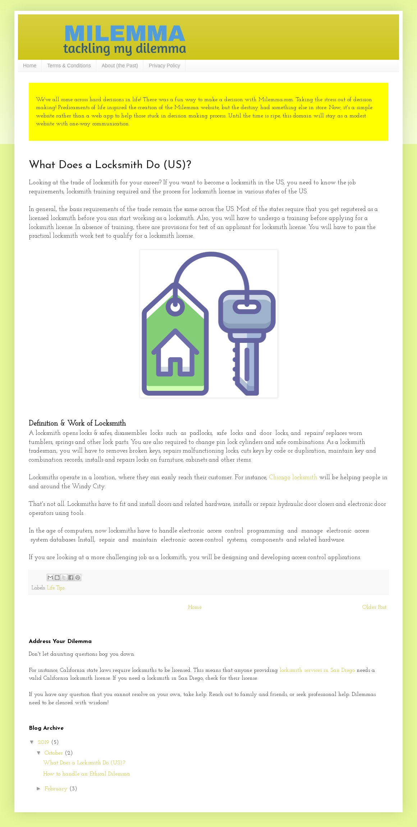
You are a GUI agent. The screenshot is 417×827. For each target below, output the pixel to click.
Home (29, 65)
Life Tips (55, 588)
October (55, 753)
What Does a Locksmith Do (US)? (84, 763)
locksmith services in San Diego (318, 670)
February (57, 789)
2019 (44, 742)
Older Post (374, 607)
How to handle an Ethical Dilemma (86, 774)
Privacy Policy (164, 65)
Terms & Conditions (69, 65)
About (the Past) (120, 65)
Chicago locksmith (293, 478)
